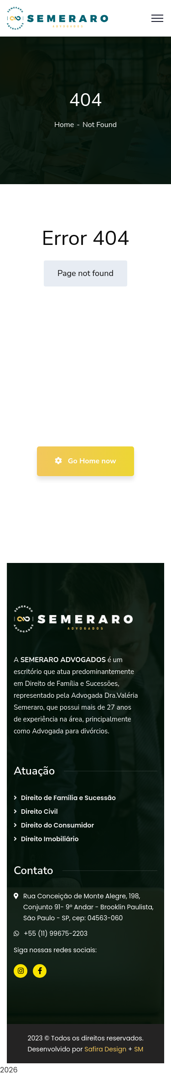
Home (64, 125)
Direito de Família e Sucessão (68, 797)
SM (138, 1049)
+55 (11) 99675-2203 (56, 933)
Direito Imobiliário (49, 839)
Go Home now (85, 461)
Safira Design (105, 1049)
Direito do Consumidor (57, 825)
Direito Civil (39, 811)
